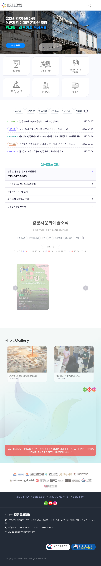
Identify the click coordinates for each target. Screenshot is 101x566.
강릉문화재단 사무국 (16, 206)
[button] (44, 47)
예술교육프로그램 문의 (17, 191)
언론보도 (55, 110)
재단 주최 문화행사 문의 (18, 199)
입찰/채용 (42, 110)
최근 (19, 110)
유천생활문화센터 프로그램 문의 (21, 183)
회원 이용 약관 (22, 497)
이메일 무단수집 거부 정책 (59, 497)
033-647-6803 (17, 176)
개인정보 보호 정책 (38, 497)
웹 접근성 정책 (78, 497)
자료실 (79, 110)
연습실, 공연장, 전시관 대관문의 (21, 171)
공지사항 (31, 110)
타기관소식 (67, 110)
